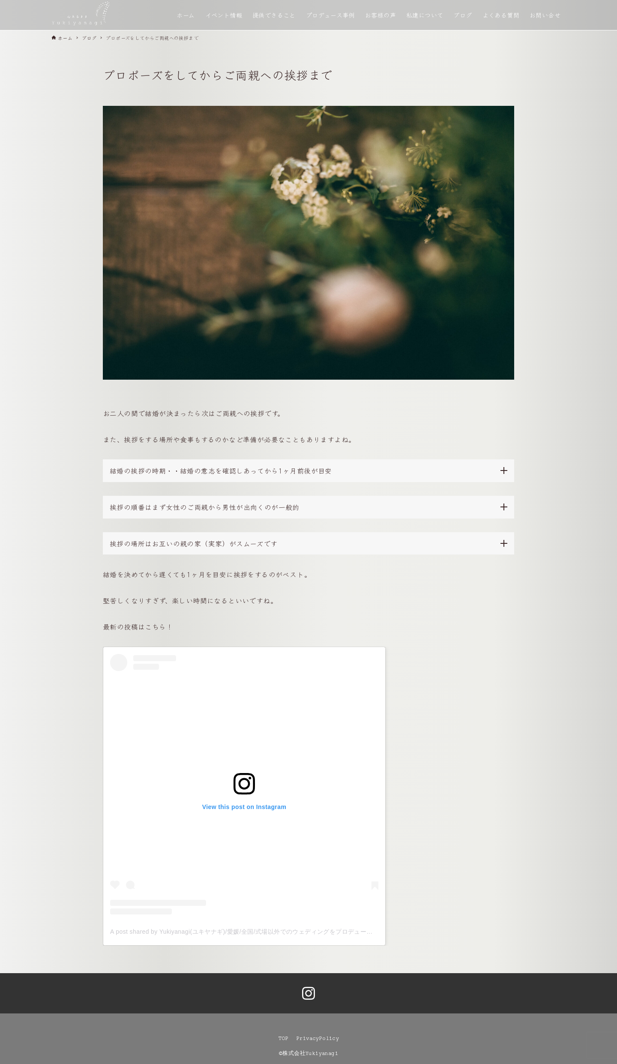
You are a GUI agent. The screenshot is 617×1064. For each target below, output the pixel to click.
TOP (283, 1038)
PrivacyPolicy (318, 1038)
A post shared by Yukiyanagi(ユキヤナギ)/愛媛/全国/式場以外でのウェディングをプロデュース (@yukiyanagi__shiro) (273, 931)
